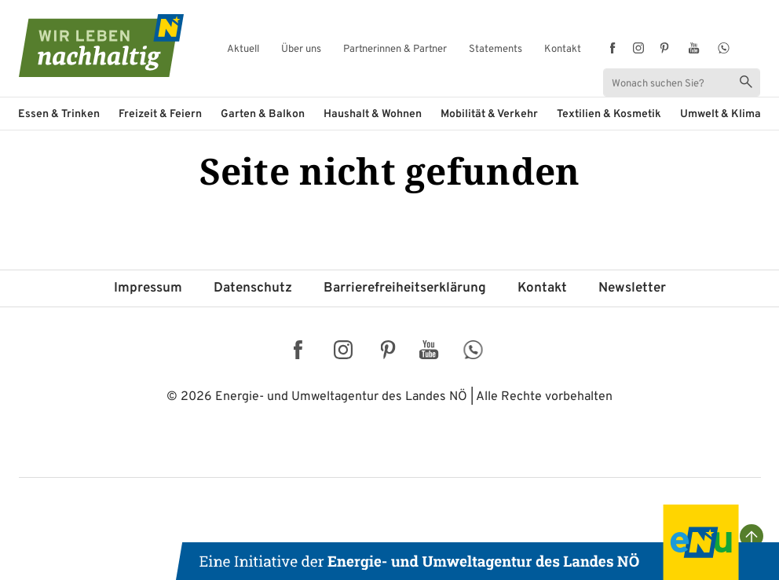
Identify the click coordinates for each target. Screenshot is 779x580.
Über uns (301, 50)
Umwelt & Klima (720, 114)
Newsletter (632, 288)
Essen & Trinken (59, 114)
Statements (495, 50)
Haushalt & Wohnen (373, 114)
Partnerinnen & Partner (395, 50)
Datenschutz (253, 288)
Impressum (148, 288)
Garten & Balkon (263, 114)
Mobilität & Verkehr (489, 114)
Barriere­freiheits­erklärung (405, 288)
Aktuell (243, 50)
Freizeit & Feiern (160, 114)
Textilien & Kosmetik (609, 114)
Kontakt (562, 50)
